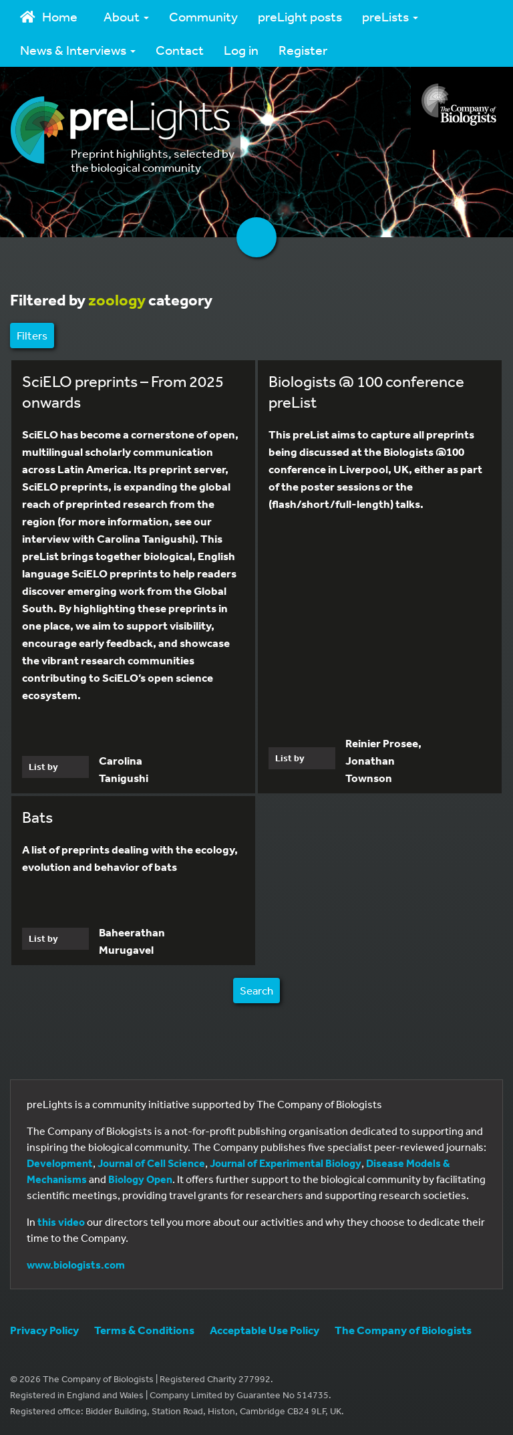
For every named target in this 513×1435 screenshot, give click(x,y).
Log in (241, 49)
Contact (180, 49)
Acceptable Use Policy (264, 1330)
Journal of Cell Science (151, 1163)
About (126, 16)
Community (203, 16)
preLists (390, 16)
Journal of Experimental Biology (285, 1163)
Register (303, 49)
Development (60, 1163)
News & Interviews (78, 49)
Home (48, 16)
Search (256, 990)
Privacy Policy (44, 1330)
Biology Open (140, 1179)
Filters (32, 335)
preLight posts (300, 16)
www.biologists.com (76, 1264)
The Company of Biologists (403, 1330)
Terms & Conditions (144, 1330)
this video (61, 1221)
